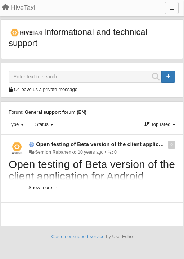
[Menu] (172, 8)
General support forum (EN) (55, 112)
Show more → (43, 187)
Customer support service (77, 236)
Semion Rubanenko (55, 152)
